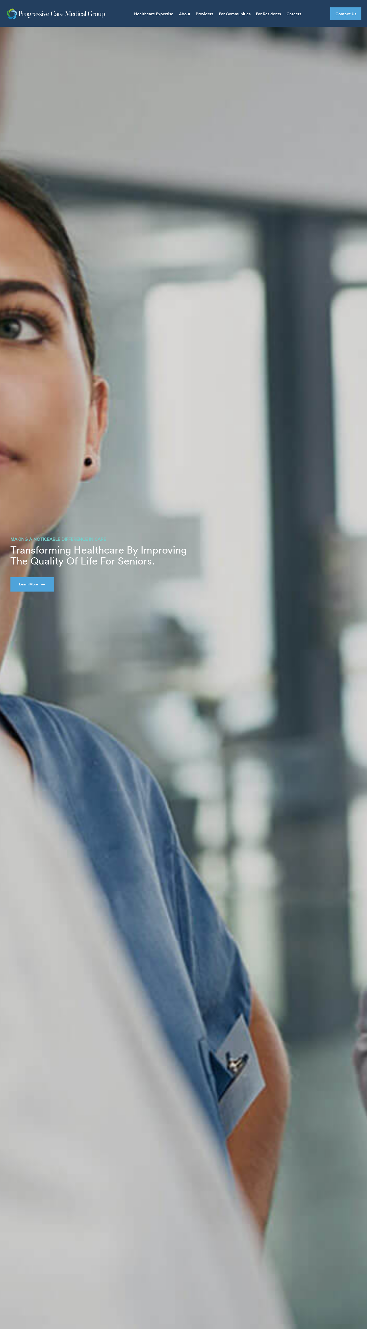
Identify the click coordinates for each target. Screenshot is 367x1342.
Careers (293, 14)
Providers (204, 14)
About (184, 14)
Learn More (28, 584)
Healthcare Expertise (153, 14)
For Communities (235, 14)
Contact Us (345, 14)
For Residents (268, 14)
